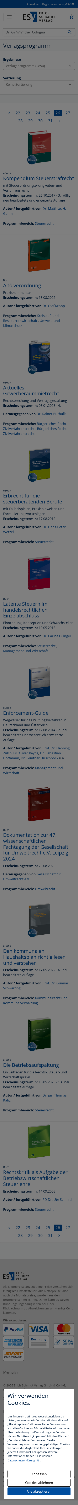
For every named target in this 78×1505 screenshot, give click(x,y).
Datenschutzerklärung (21, 1460)
